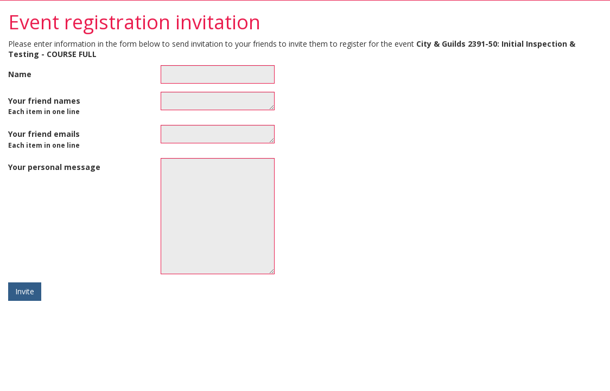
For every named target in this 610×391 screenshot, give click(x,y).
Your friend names (44, 106)
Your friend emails (44, 139)
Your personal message (54, 167)
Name (19, 74)
